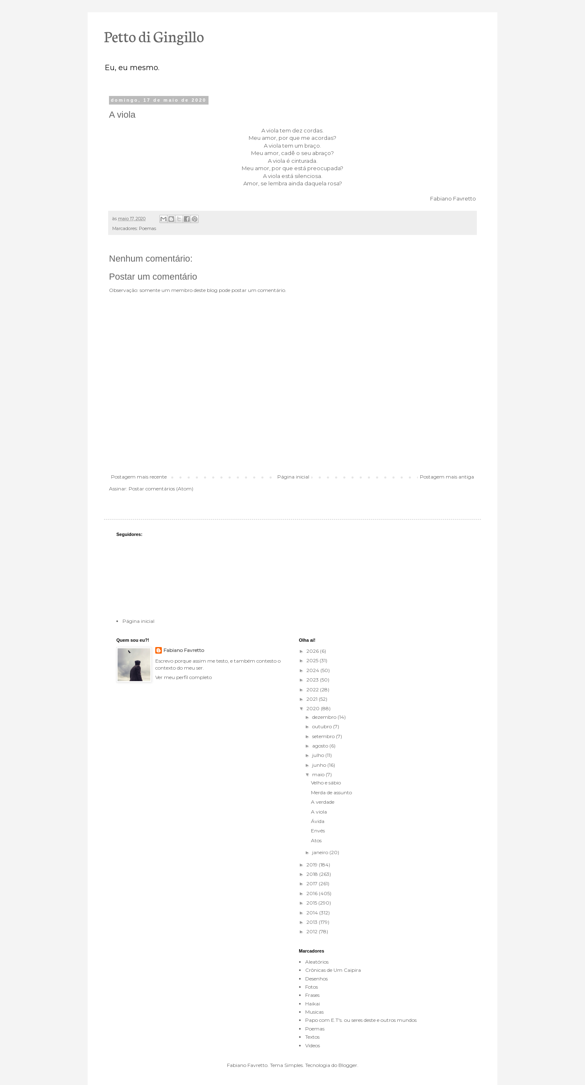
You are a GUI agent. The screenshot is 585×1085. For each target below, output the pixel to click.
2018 (312, 874)
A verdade (322, 802)
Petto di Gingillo (154, 35)
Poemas (147, 228)
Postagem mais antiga (447, 477)
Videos (312, 1045)
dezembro (325, 717)
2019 (312, 865)
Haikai (312, 1004)
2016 (312, 893)
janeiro (320, 852)
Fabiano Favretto (183, 650)
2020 (313, 708)
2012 (312, 931)
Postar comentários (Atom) (161, 489)
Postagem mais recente (139, 477)
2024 (313, 670)
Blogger (347, 1065)
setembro (324, 736)
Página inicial (293, 477)
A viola (319, 812)
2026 (313, 651)
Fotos (311, 987)
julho (318, 755)
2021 (312, 699)
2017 (312, 883)
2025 (313, 660)
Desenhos (316, 979)
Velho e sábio (326, 783)
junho (319, 765)
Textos (312, 1037)
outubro (322, 726)
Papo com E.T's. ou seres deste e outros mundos (361, 1020)
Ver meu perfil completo (183, 677)
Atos (316, 840)
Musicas (314, 1012)
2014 (312, 912)
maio (319, 774)
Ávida (317, 821)
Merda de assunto (331, 792)
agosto (320, 746)
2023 (313, 680)
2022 (313, 689)
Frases (312, 995)
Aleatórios (317, 962)
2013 (312, 922)
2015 (312, 903)
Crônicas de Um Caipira (333, 970)
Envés (318, 830)
